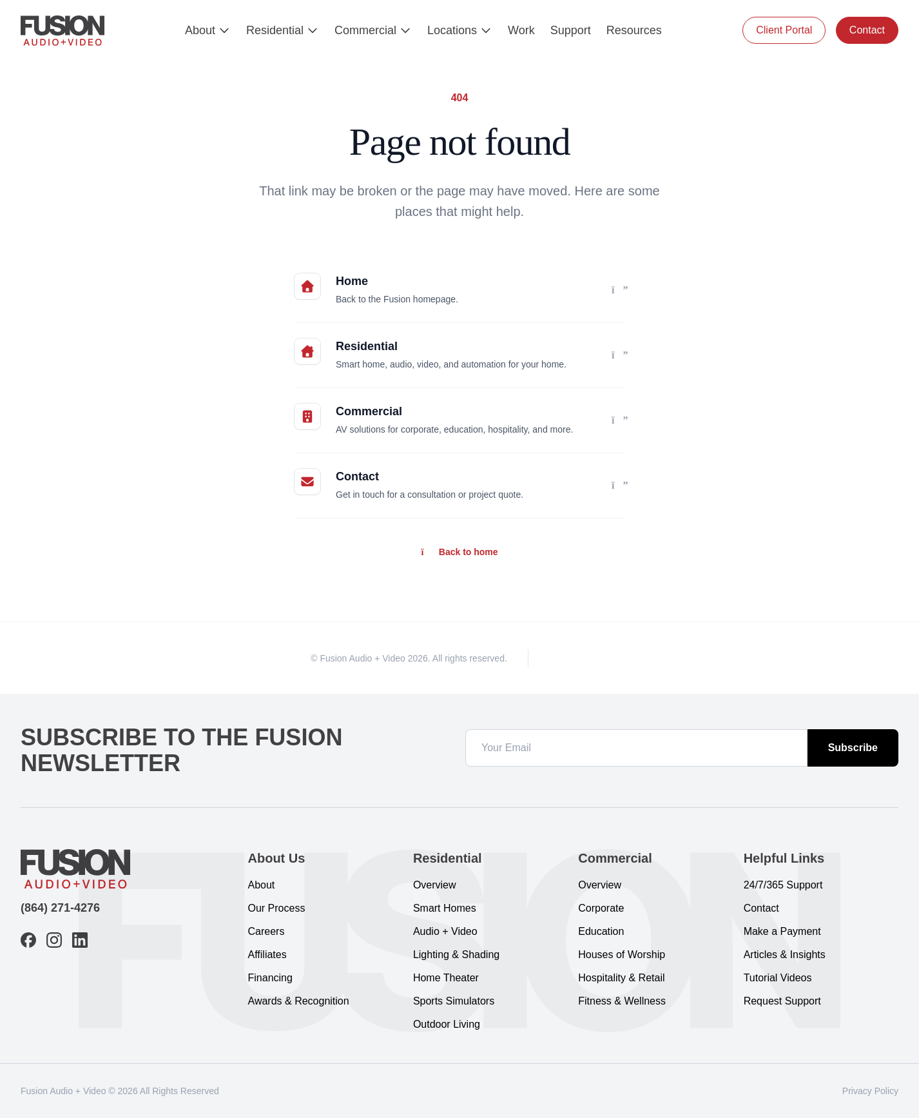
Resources (634, 30)
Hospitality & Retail (621, 977)
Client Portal (784, 30)
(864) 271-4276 (60, 907)
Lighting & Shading (456, 954)
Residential (282, 30)
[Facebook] (555, 658)
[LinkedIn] (601, 658)
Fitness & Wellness (622, 1000)
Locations (459, 30)
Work (521, 30)
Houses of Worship (621, 954)
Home (352, 281)
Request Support (782, 1000)
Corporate (601, 908)
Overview (434, 884)
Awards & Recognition (298, 1000)
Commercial (373, 30)
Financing (270, 977)
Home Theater (446, 977)
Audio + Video (445, 931)
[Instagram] (578, 658)
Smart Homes (444, 908)
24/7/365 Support (783, 884)
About (208, 30)
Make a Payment (782, 931)
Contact (867, 30)
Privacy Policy (870, 1091)
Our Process (276, 908)
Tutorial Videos (778, 977)
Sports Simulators (453, 1000)
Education (601, 931)
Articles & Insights (785, 954)
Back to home (459, 552)
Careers (266, 931)
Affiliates (267, 954)
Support (570, 30)
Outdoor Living (446, 1024)
